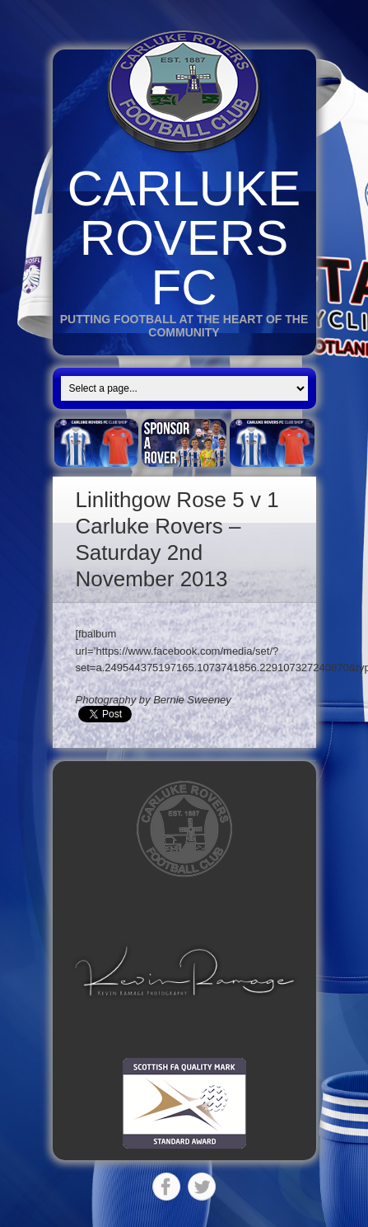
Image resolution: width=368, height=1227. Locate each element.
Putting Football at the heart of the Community (184, 326)
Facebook (166, 1186)
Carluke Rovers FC (184, 238)
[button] (184, 971)
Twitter (202, 1186)
